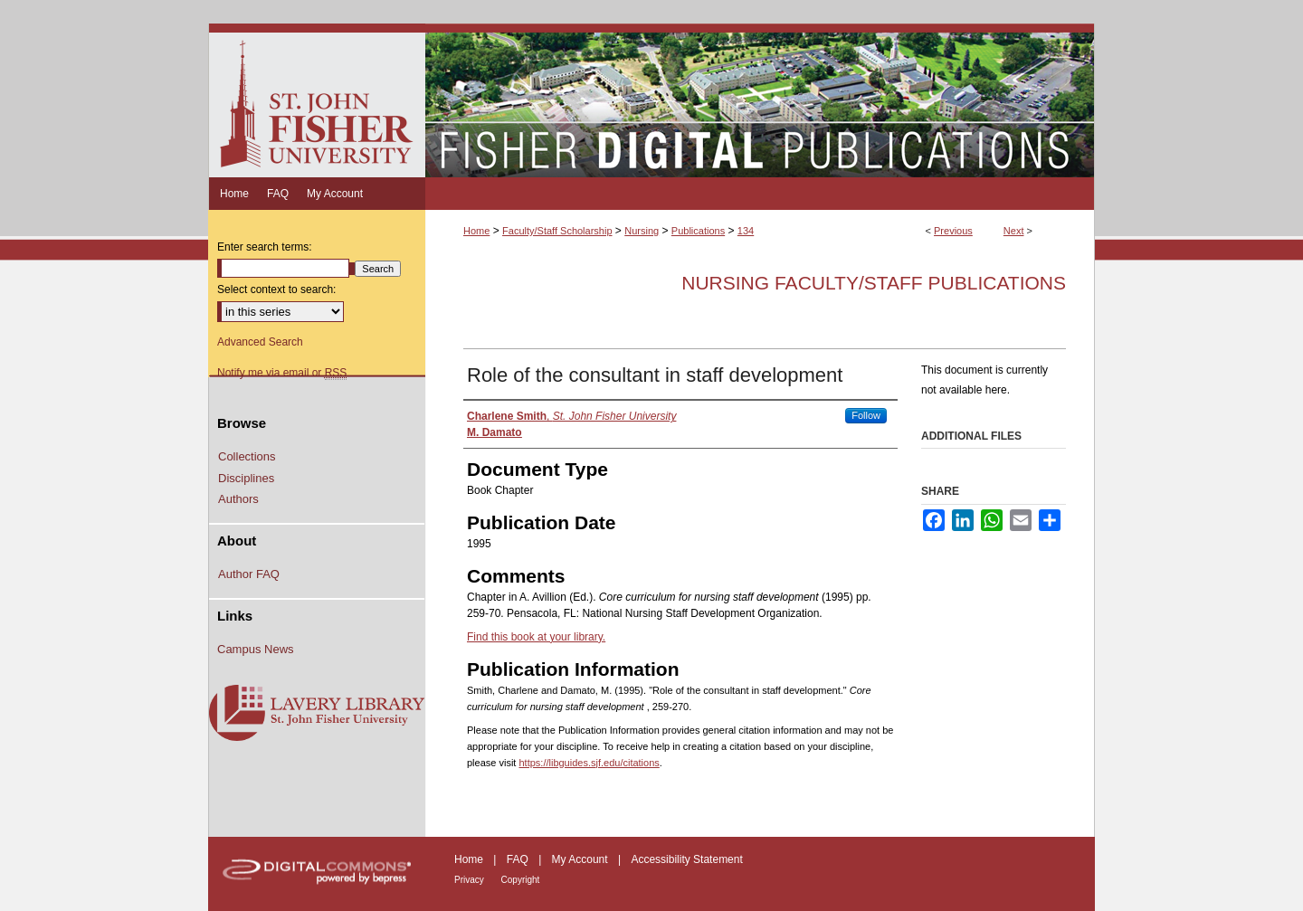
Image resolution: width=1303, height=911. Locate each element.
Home (476, 230)
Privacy (470, 880)
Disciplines (246, 478)
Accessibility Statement (686, 859)
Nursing (641, 230)
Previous (953, 230)
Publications (698, 230)
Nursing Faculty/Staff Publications (873, 282)
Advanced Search (260, 342)
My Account (581, 859)
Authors (238, 499)
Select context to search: (276, 289)
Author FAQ (249, 574)
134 (745, 230)
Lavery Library (316, 713)
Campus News (255, 649)
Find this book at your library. (536, 637)
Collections (247, 456)
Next (1013, 230)
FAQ (519, 859)
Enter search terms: (264, 247)
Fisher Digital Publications (759, 100)
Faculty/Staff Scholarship (557, 230)
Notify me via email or (282, 372)
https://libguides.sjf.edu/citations (588, 762)
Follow (865, 415)
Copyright (520, 880)
